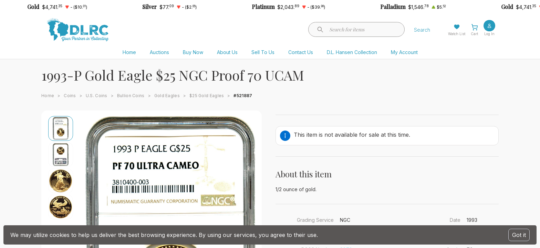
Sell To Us (262, 52)
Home (129, 52)
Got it (519, 234)
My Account (404, 52)
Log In (489, 34)
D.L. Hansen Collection (352, 52)
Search (422, 30)
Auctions (159, 52)
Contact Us (300, 52)
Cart (474, 34)
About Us (227, 52)
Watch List (456, 34)
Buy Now (193, 52)
